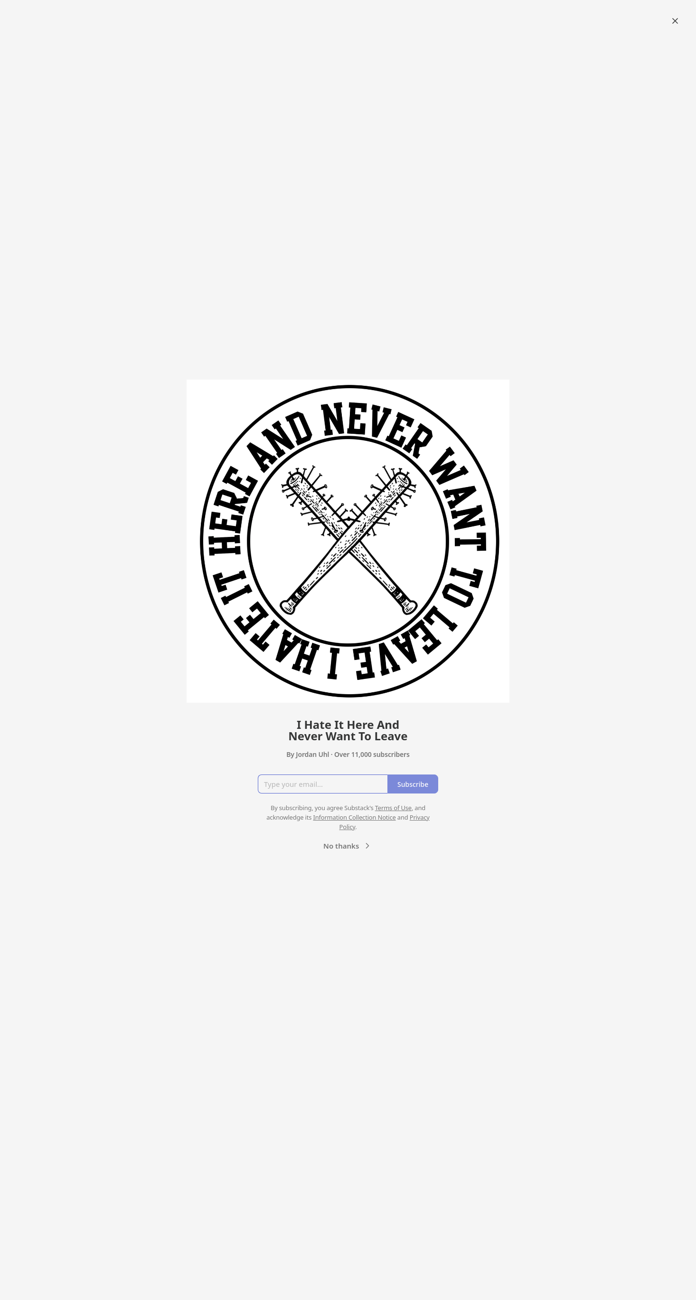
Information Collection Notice (354, 817)
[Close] (675, 20)
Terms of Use (393, 807)
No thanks (347, 846)
